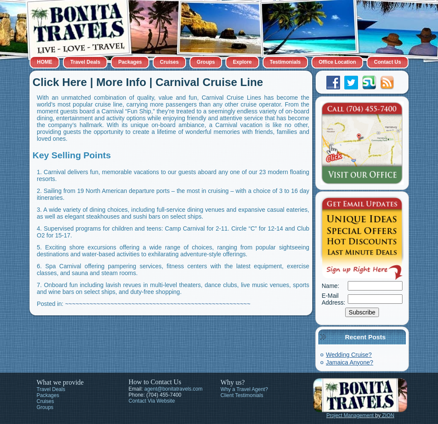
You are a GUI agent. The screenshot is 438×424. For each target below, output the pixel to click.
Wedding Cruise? (349, 354)
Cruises (169, 62)
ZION (388, 415)
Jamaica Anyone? (349, 362)
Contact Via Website (152, 401)
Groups (206, 62)
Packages (130, 62)
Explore (242, 62)
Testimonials (285, 62)
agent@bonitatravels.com (173, 389)
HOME (44, 62)
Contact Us (387, 62)
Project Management (350, 415)
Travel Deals (85, 62)
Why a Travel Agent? (244, 389)
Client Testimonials (242, 395)
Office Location (337, 62)
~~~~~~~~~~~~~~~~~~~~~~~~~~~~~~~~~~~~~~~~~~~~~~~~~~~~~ (157, 303)
